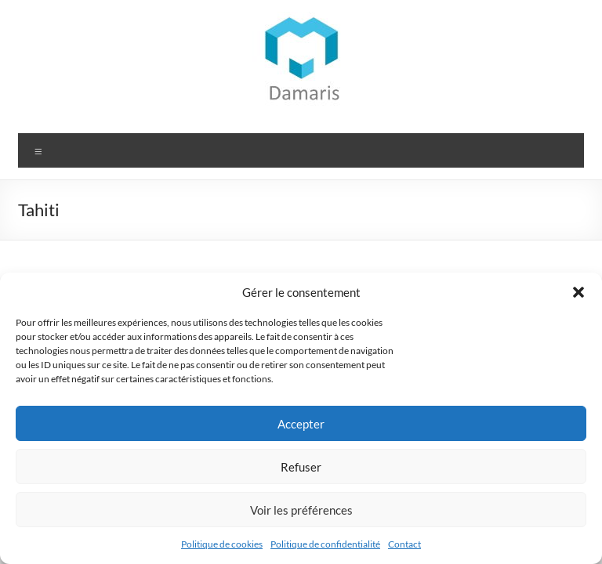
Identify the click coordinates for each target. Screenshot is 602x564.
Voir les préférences (301, 510)
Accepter (301, 424)
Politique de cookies (222, 544)
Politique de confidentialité (325, 544)
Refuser (301, 467)
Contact (404, 544)
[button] (578, 292)
